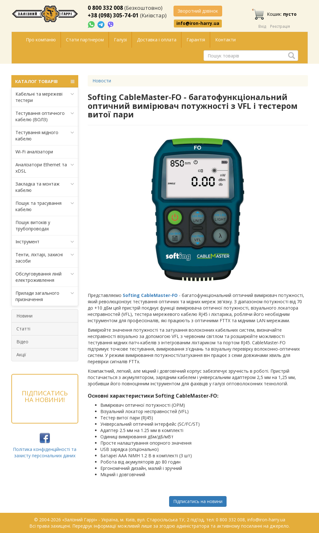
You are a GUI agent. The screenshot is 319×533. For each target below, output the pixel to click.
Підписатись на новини (197, 501)
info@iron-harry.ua (197, 23)
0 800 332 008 (105, 7)
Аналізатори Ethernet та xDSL (44, 168)
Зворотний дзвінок (198, 11)
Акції (21, 355)
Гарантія (195, 40)
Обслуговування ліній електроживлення (44, 277)
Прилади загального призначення (44, 296)
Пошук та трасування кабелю (44, 206)
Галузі (120, 40)
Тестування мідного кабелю (44, 135)
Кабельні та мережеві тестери (44, 97)
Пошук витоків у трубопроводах (32, 225)
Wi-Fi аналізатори (34, 152)
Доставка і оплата (156, 40)
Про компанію (41, 40)
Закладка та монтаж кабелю (44, 187)
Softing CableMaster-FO (150, 295)
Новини (24, 316)
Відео (22, 342)
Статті (23, 329)
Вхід (262, 26)
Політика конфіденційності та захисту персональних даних (44, 452)
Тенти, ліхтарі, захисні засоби (44, 258)
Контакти (225, 40)
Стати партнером (85, 40)
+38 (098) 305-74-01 (113, 15)
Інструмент (44, 242)
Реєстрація (280, 26)
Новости (101, 81)
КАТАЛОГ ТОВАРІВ (45, 81)
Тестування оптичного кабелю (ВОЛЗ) (44, 116)
